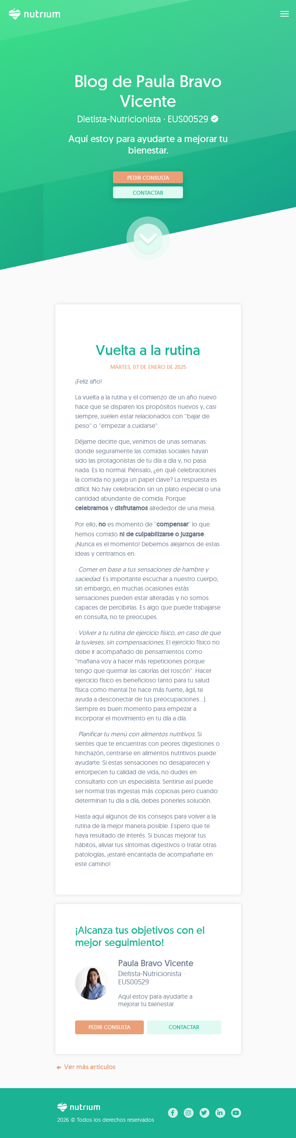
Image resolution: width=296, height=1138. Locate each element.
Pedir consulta (148, 177)
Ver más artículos (85, 1067)
